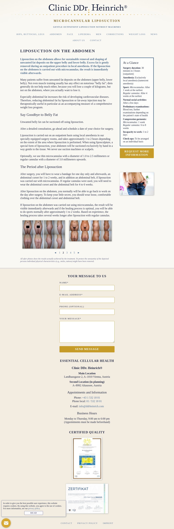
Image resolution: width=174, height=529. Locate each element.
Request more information (136, 153)
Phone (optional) (71, 306)
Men (98, 34)
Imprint (108, 523)
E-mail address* (71, 295)
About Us (79, 40)
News (154, 34)
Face (70, 34)
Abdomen (56, 34)
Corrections (115, 34)
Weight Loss (137, 34)
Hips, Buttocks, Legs (30, 34)
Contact (95, 40)
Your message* (70, 318)
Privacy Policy (87, 523)
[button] (6, 523)
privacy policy (34, 508)
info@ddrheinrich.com (91, 406)
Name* (63, 282)
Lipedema (84, 34)
